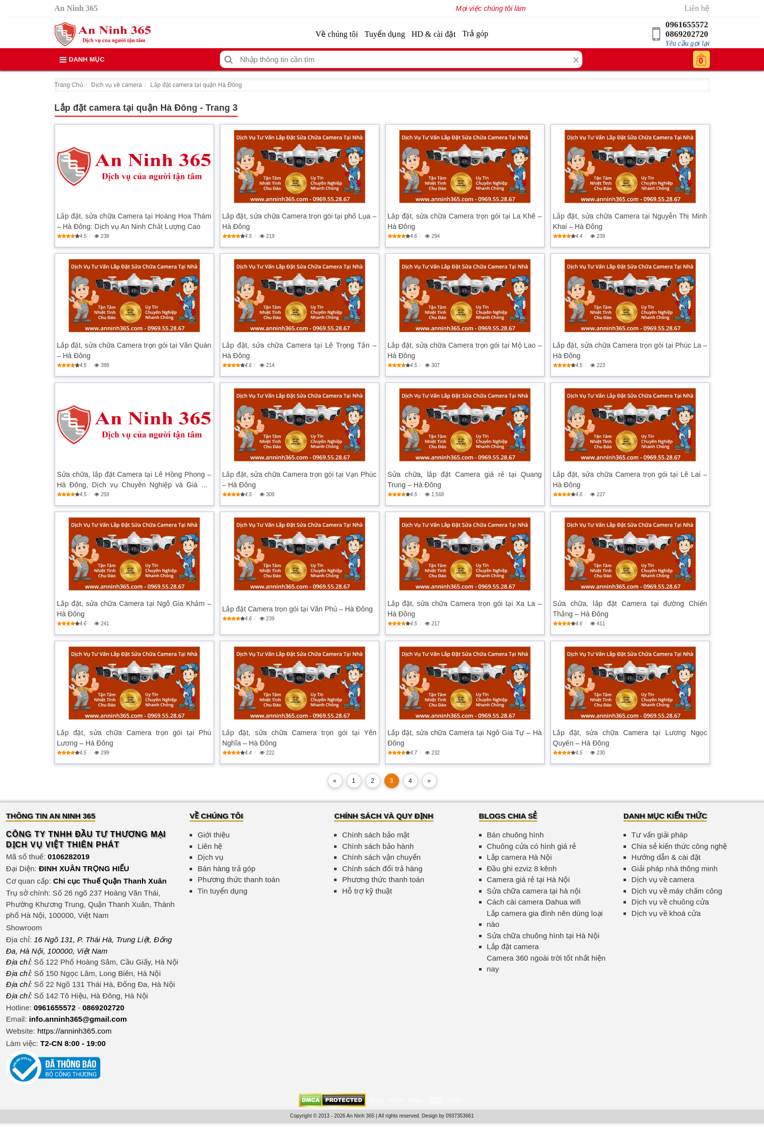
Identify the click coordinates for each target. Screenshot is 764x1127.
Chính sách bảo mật (375, 834)
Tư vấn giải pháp (659, 834)
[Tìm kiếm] (228, 59)
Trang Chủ (69, 84)
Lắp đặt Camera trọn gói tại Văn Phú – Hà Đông (297, 609)
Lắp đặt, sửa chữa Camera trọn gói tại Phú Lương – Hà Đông (134, 738)
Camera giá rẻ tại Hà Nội (528, 879)
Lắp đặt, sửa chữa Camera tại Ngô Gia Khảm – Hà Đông (134, 609)
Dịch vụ (210, 857)
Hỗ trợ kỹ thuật (367, 891)
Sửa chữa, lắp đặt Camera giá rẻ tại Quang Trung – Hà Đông (465, 479)
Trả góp (475, 33)
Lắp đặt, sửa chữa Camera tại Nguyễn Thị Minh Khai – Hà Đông (630, 221)
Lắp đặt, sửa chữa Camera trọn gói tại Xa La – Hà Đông (465, 609)
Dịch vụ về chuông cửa (670, 902)
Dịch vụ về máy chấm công (676, 891)
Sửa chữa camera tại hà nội (534, 891)
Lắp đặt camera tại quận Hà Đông (196, 84)
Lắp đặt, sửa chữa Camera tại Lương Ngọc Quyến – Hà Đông (630, 738)
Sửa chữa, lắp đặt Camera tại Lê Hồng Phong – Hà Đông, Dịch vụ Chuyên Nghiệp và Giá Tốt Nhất (134, 480)
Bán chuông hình (515, 834)
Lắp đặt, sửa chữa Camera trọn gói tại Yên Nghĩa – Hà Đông (299, 738)
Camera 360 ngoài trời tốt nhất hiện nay (546, 964)
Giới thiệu (214, 834)
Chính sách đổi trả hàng (382, 868)
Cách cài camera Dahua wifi (534, 902)
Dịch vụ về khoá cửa (666, 913)
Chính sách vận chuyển (381, 857)
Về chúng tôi (336, 34)
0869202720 (687, 34)
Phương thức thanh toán (238, 879)
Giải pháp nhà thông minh (674, 868)
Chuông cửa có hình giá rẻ (531, 846)
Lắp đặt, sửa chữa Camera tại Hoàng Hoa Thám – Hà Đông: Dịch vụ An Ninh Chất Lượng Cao (134, 221)
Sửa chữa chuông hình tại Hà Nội (543, 935)
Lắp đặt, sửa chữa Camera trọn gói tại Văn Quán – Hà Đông (134, 350)
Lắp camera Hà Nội (519, 857)
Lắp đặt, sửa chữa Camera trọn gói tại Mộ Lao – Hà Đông (465, 350)
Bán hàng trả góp (226, 868)
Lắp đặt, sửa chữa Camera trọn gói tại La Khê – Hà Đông (465, 221)
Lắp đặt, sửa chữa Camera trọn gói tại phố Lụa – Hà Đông (299, 221)
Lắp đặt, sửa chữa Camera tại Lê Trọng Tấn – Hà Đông (299, 350)
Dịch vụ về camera (116, 84)
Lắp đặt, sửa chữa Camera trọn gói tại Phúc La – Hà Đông (630, 350)
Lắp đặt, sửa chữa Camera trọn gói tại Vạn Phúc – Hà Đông (299, 479)
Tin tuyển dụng (222, 891)
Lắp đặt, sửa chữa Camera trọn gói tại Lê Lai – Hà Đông (630, 479)
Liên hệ (696, 8)
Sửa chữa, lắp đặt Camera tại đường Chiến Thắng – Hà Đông (630, 609)
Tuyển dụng (385, 34)
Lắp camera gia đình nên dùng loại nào (545, 919)
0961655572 (687, 24)
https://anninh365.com (74, 1031)
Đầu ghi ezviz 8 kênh (522, 868)
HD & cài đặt (434, 34)
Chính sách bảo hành (378, 846)
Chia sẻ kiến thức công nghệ (679, 846)
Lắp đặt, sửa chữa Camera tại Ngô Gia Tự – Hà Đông (465, 738)
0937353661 (460, 1116)
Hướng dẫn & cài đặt (665, 857)
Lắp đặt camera (513, 946)
